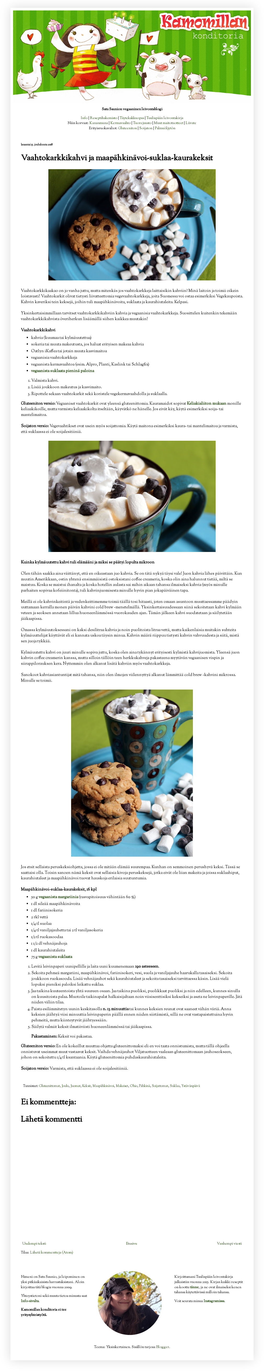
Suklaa (175, 1086)
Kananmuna (98, 123)
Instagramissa (214, 1301)
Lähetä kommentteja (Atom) (51, 1252)
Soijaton (145, 128)
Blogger (162, 1347)
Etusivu (131, 1243)
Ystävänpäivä (190, 1086)
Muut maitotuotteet (168, 123)
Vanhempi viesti (229, 1243)
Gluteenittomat (49, 1086)
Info (84, 118)
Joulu (65, 1086)
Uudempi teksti (34, 1243)
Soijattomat (160, 1086)
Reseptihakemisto (103, 118)
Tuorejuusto (142, 123)
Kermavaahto (120, 123)
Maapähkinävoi (103, 1086)
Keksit (86, 1086)
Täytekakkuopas (132, 118)
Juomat (76, 1086)
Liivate (191, 123)
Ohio (133, 1086)
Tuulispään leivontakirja (164, 118)
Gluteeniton (127, 128)
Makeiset (122, 1086)
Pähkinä (144, 1086)
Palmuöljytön (165, 128)
